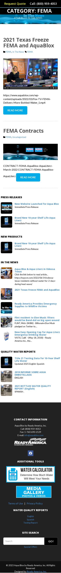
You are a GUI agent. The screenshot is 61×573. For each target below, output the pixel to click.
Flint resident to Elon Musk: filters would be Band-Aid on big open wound (37, 319)
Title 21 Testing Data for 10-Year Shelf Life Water (37, 359)
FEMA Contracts (23, 130)
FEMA (8, 51)
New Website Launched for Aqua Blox (37, 203)
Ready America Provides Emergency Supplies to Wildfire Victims (36, 305)
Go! (51, 541)
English (30, 516)
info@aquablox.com (33, 435)
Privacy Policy (35, 503)
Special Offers (30, 547)
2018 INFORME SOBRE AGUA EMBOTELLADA (30, 373)
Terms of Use (15, 503)
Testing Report (30, 522)
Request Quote (15, 4)
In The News (18, 51)
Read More (15, 110)
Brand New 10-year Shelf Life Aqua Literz (35, 219)
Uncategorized (19, 137)
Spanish (30, 519)
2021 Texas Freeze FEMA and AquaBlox (28, 42)
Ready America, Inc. (37, 571)
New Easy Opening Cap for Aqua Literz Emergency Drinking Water (37, 333)
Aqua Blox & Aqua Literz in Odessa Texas (35, 270)
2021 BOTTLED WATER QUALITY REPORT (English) (33, 387)
